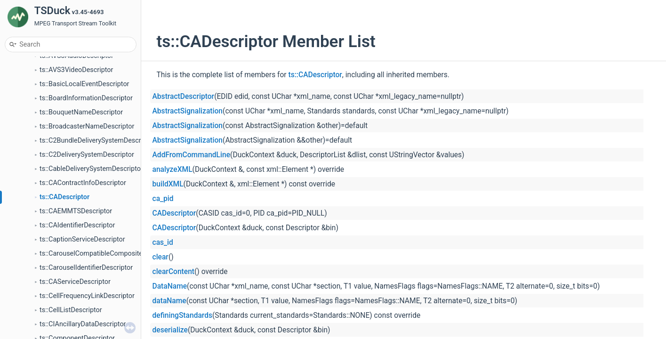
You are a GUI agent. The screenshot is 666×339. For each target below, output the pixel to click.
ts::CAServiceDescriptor (75, 282)
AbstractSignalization (187, 111)
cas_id (162, 242)
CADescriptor (174, 213)
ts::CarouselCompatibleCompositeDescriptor (107, 254)
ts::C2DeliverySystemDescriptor (87, 155)
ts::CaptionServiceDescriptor (82, 239)
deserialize (170, 330)
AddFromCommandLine (191, 155)
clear (160, 257)
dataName (169, 301)
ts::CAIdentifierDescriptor (77, 225)
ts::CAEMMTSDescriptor (76, 211)
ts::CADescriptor (64, 197)
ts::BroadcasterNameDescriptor (87, 126)
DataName (169, 286)
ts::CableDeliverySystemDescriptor (91, 169)
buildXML (168, 184)
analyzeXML (172, 169)
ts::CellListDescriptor (71, 310)
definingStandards (182, 315)
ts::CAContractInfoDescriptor (83, 183)
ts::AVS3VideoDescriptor (76, 70)
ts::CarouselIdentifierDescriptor (86, 268)
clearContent (173, 271)
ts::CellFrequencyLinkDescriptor (87, 296)
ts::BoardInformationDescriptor (86, 98)
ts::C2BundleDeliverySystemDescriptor (97, 141)
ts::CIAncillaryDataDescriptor (83, 324)
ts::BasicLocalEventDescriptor (84, 84)
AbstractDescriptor (183, 96)
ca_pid (163, 198)
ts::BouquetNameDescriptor (81, 112)
